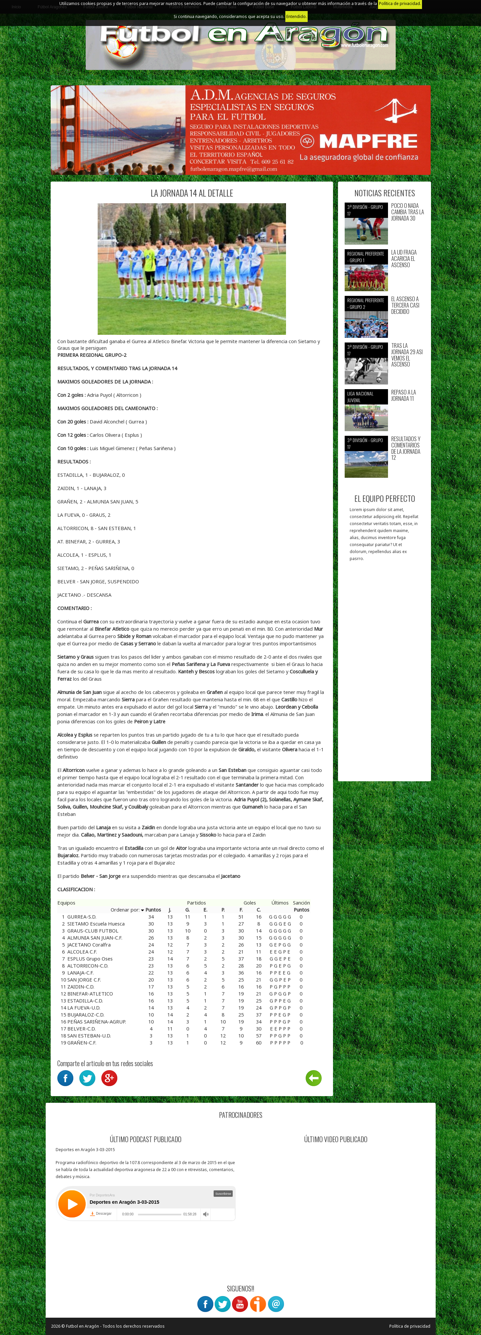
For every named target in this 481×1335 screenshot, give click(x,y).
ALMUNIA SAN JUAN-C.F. (94, 937)
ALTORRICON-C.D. (87, 965)
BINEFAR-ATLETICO (90, 993)
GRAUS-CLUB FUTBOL (92, 930)
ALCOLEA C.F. (82, 951)
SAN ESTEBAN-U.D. (89, 1035)
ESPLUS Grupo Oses (90, 958)
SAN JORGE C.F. (84, 979)
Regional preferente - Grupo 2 (365, 303)
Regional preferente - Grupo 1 (365, 257)
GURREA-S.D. (81, 916)
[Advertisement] (384, 675)
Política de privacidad (409, 1326)
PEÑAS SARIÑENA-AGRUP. (96, 1021)
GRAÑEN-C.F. (81, 1042)
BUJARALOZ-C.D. (85, 1014)
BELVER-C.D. (81, 1028)
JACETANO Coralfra (89, 944)
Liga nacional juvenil (360, 396)
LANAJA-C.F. (80, 972)
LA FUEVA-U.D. (83, 1007)
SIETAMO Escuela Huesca (96, 923)
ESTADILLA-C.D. (85, 1000)
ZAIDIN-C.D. (80, 986)
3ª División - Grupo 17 (365, 210)
